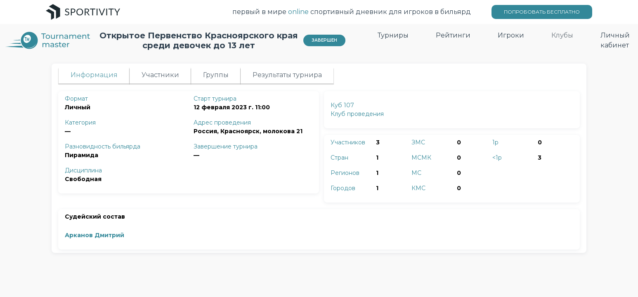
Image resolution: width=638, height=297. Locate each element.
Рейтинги (453, 35)
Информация (94, 75)
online (298, 12)
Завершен (324, 40)
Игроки (511, 35)
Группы (216, 75)
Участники (160, 75)
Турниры (393, 35)
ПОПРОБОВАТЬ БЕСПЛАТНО (542, 12)
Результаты (287, 75)
